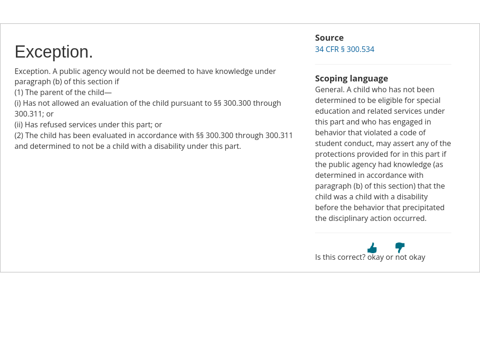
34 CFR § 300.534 (344, 49)
